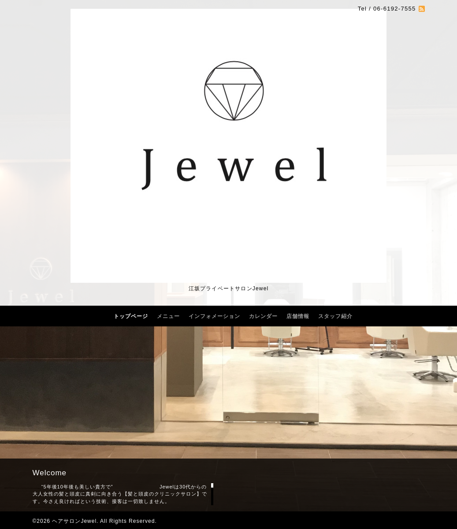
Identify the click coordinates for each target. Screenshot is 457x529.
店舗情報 (297, 316)
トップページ (131, 316)
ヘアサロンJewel (74, 521)
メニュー (168, 316)
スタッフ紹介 (335, 316)
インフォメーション (214, 316)
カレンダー (263, 316)
